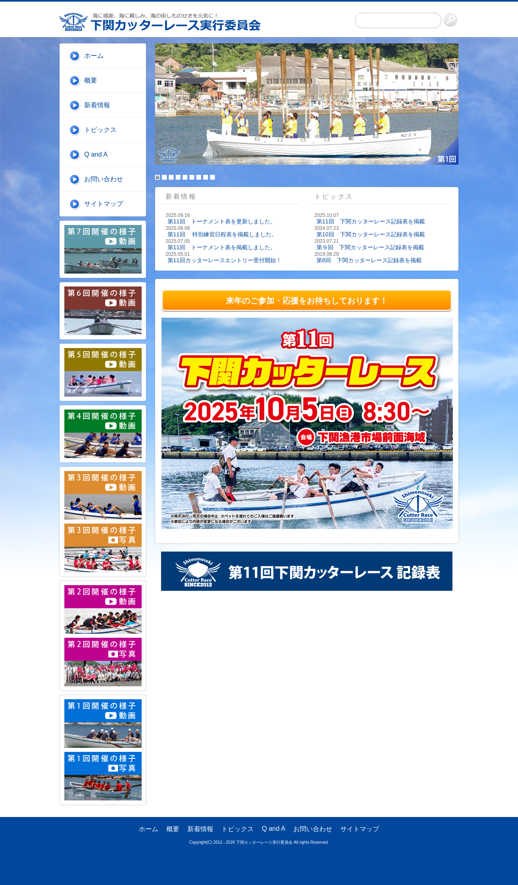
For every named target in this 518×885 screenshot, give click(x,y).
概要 (90, 80)
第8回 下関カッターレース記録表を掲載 (369, 260)
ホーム (94, 55)
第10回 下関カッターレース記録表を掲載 (370, 234)
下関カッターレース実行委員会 (164, 22)
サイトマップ (103, 203)
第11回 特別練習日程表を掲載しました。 (222, 234)
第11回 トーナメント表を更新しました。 (222, 221)
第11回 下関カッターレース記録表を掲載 (370, 221)
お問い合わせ (103, 179)
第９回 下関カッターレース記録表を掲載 (370, 247)
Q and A (96, 154)
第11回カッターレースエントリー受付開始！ (225, 260)
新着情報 (97, 105)
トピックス (100, 129)
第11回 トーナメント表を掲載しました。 (222, 247)
